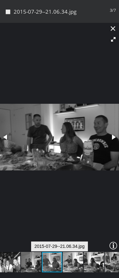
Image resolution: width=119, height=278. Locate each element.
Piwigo (59, 270)
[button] (113, 18)
